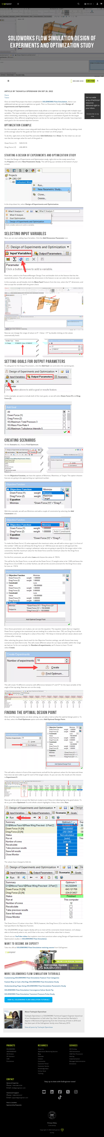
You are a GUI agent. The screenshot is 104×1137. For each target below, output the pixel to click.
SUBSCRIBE (90, 81)
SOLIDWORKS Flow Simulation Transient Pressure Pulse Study (29, 994)
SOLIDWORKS (10, 1049)
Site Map (52, 1132)
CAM (7, 1059)
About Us (41, 1049)
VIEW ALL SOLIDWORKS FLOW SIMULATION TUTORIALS (28, 999)
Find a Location (11, 1102)
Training (40, 1073)
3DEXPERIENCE (11, 1051)
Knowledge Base (43, 1069)
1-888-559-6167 (17, 1095)
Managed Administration (77, 1061)
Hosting (71, 1056)
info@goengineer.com (18, 1088)
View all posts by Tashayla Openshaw (39, 1027)
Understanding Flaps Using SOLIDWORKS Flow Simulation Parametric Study (35, 986)
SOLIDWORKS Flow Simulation (55, 101)
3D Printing (73, 1049)
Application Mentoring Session (48, 1051)
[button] (89, 4)
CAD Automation (74, 1051)
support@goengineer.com (20, 1098)
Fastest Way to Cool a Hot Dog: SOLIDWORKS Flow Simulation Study (31, 982)
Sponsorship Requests (14, 1105)
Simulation (72, 1064)
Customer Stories (43, 1066)
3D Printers (10, 1054)
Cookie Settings (52, 1125)
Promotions (10, 1061)
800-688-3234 (78, 81)
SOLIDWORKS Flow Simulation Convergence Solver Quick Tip (28, 990)
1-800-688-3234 (17, 1085)
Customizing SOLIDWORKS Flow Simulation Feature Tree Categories (31, 978)
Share (6, 95)
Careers (40, 1059)
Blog (39, 1054)
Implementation (74, 1059)
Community (41, 1061)
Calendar (41, 1056)
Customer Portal (43, 1064)
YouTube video (21, 936)
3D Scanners (10, 1056)
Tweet (6, 97)
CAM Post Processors (76, 1054)
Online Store (42, 1071)
